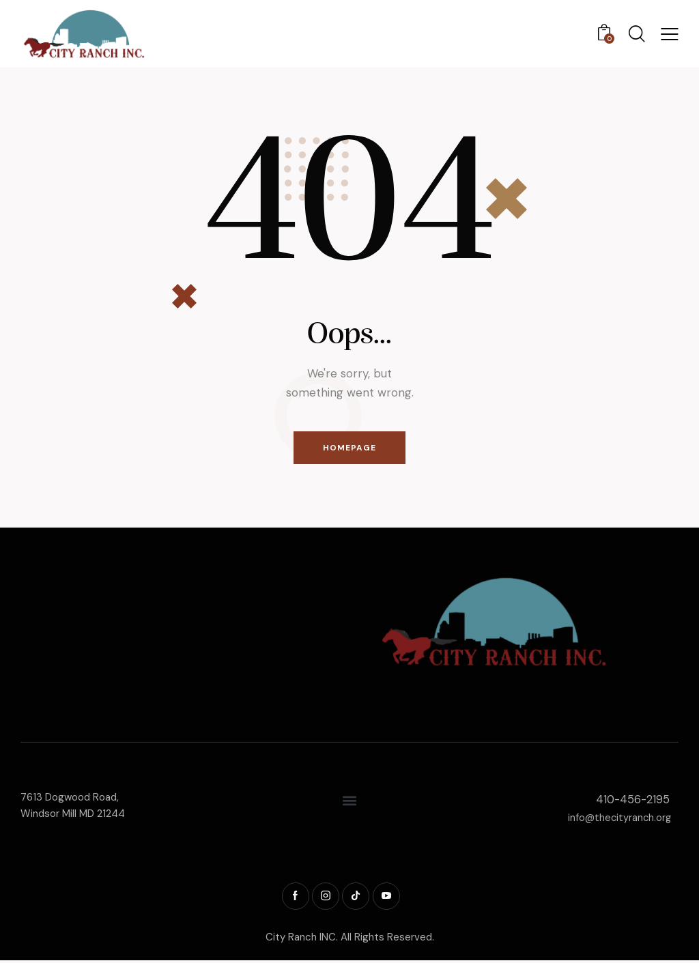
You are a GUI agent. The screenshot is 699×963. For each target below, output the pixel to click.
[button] (670, 34)
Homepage (349, 448)
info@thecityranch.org (618, 819)
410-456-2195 (632, 800)
